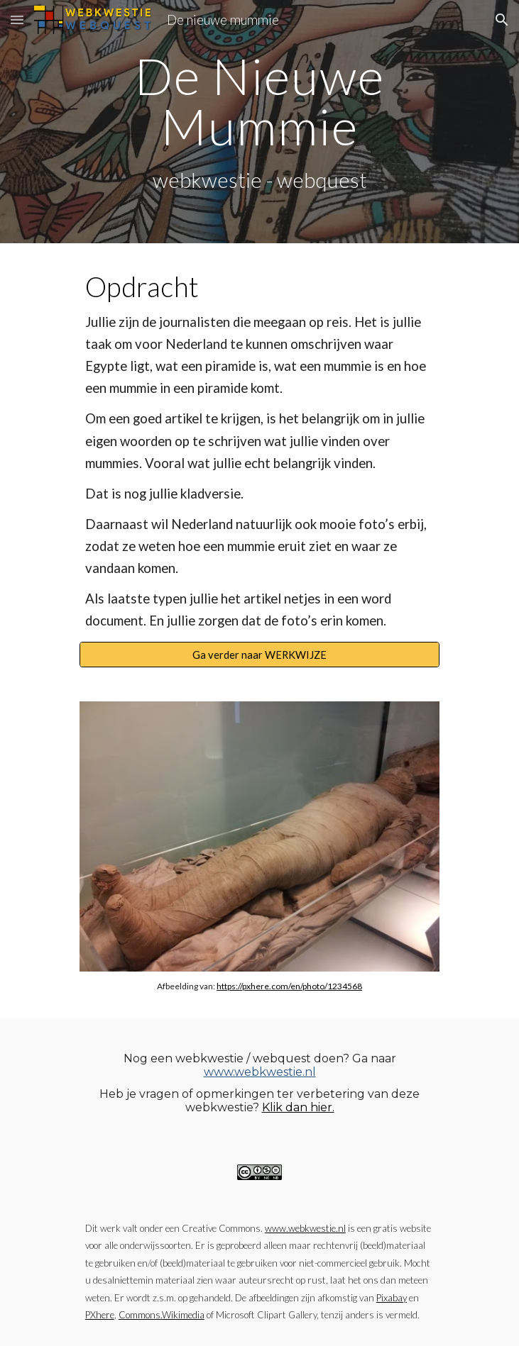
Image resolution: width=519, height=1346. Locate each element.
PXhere (99, 1314)
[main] (259, 121)
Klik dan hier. (298, 1107)
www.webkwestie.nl (260, 1072)
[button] (17, 19)
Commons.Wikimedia (161, 1314)
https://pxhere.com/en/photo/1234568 (289, 986)
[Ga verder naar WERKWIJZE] (259, 654)
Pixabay (391, 1297)
